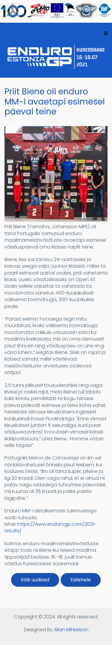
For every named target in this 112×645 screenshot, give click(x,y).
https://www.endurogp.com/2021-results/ (50, 527)
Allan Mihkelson (71, 629)
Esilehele (80, 579)
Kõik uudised (35, 579)
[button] (56, 220)
